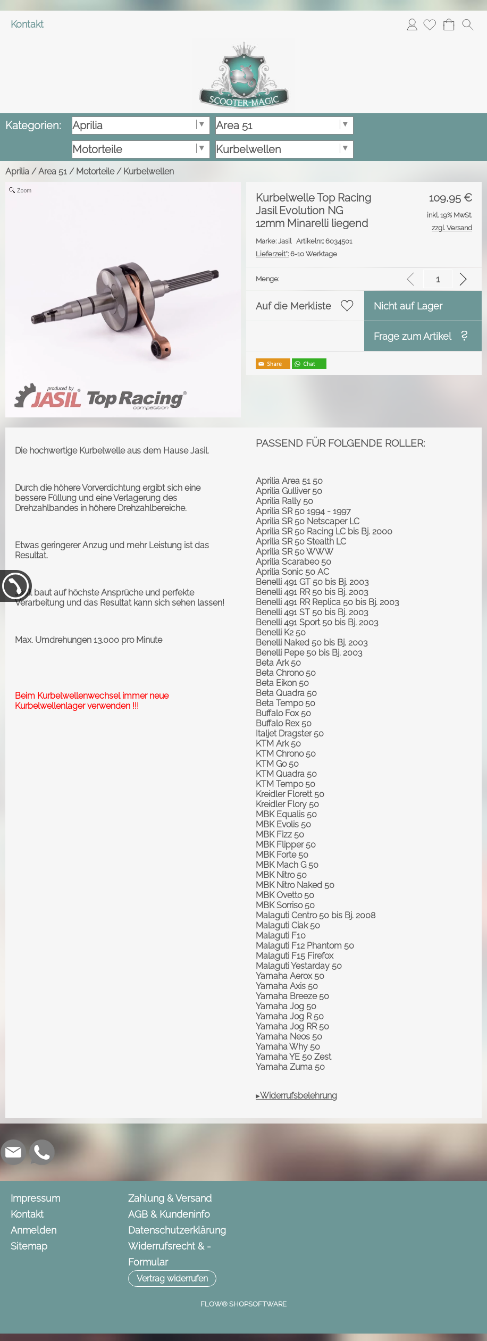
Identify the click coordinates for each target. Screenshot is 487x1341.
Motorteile (95, 171)
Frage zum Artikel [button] (412, 336)
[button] (468, 24)
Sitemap (29, 1246)
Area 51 (52, 171)
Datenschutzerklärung (177, 1230)
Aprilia (17, 171)
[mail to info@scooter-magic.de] (13, 1152)
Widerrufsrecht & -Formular (169, 1254)
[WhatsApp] (42, 1152)
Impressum (35, 1198)
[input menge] (437, 279)
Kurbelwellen (148, 171)
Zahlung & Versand (170, 1198)
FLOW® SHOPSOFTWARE (243, 1304)
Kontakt (27, 24)
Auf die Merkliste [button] (293, 306)
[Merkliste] (429, 24)
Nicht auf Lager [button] (408, 306)
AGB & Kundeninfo (169, 1214)
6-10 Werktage (296, 254)
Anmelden (412, 24)
